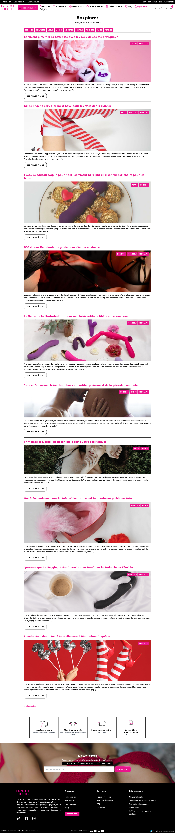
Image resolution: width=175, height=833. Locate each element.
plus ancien (30, 706)
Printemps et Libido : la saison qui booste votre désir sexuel (65, 441)
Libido (59, 30)
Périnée (108, 30)
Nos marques (70, 804)
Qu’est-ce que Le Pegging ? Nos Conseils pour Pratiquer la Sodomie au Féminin (78, 567)
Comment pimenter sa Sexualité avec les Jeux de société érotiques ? (72, 37)
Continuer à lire (35, 96)
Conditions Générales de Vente (142, 800)
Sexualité (40, 30)
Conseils (29, 30)
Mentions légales (136, 797)
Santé (99, 30)
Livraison (101, 807)
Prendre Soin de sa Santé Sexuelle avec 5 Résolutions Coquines (67, 636)
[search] (155, 8)
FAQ (99, 804)
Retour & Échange (105, 800)
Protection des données (139, 804)
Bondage (121, 254)
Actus (50, 30)
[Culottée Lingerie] (43, 9)
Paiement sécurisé (105, 797)
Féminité (90, 30)
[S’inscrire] (123, 769)
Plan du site (134, 807)
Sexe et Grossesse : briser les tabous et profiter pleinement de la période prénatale (81, 385)
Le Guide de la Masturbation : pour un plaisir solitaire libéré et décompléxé (76, 316)
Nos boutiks (70, 800)
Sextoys (79, 30)
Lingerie (69, 30)
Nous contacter (71, 797)
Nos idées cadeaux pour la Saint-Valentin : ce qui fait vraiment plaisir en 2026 (78, 498)
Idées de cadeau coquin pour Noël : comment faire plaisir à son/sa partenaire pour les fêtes (84, 176)
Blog (67, 807)
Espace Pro (72, 814)
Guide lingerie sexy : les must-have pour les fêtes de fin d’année (67, 106)
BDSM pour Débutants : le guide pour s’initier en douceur (63, 247)
